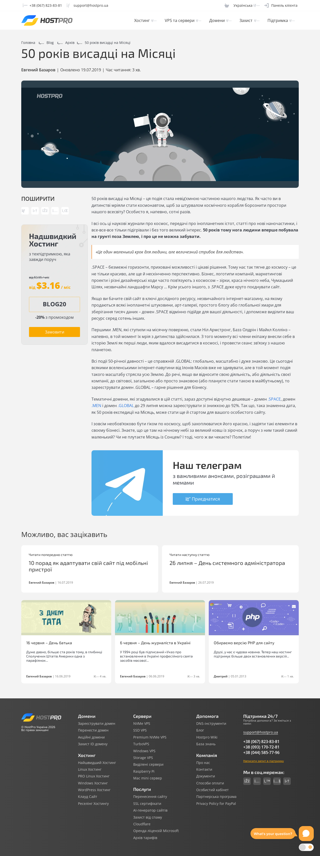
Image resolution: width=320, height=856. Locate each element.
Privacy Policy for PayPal (216, 803)
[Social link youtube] (277, 781)
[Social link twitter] (267, 781)
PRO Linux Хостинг (94, 776)
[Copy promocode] (54, 304)
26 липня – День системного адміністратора (227, 562)
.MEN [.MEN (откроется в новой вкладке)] (96, 405)
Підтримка (281, 20)
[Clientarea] (281, 5)
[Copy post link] (25, 210)
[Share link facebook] (45, 210)
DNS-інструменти (211, 723)
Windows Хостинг (93, 783)
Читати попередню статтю (50, 555)
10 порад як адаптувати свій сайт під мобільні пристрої (88, 565)
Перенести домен (93, 730)
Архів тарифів (145, 838)
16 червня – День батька (49, 642)
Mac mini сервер (147, 778)
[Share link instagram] (55, 210)
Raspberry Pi (143, 771)
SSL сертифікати (147, 803)
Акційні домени (91, 737)
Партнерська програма (216, 796)
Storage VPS (143, 757)
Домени (220, 20)
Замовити (54, 332)
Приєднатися (203, 499)
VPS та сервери (183, 20)
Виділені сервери (148, 764)
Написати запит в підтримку (263, 760)
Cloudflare (141, 824)
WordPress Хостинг (94, 790)
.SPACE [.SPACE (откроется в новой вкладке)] (274, 399)
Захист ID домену (93, 744)
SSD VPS (140, 730)
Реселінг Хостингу (93, 803)
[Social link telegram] (287, 781)
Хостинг (145, 20)
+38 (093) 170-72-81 (261, 747)
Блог (200, 730)
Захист (249, 20)
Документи (205, 776)
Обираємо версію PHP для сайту (244, 642)
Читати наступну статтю (190, 555)
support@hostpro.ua (260, 732)
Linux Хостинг (90, 769)
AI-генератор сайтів (150, 810)
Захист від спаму (147, 817)
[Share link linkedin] (65, 210)
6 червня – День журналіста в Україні (155, 642)
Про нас (203, 762)
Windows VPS (144, 751)
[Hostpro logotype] (46, 20)
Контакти (204, 769)
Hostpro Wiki (207, 737)
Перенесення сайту (150, 796)
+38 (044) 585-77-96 (261, 752)
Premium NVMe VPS (149, 737)
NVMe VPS (141, 723)
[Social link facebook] (247, 781)
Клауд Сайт (87, 796)
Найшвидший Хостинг (97, 762)
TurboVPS (141, 744)
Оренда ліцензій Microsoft (156, 831)
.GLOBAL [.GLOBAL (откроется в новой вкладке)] (126, 405)
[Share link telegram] (35, 210)
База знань (206, 744)
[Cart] (226, 5)
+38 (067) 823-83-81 (261, 741)
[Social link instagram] (257, 781)
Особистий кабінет (212, 790)
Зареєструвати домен (96, 723)
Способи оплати (210, 783)
